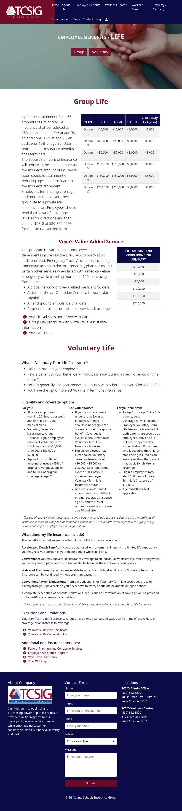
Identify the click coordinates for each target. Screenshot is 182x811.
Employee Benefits (88, 5)
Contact (88, 19)
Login (102, 19)
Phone (69, 704)
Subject (69, 734)
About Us (66, 7)
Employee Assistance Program (45, 653)
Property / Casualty (159, 7)
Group (79, 51)
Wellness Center (116, 5)
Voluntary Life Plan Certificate (44, 630)
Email (68, 719)
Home (55, 5)
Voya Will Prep (37, 332)
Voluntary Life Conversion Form (46, 634)
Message (71, 750)
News (76, 19)
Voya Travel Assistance (40, 657)
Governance (60, 19)
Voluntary (100, 51)
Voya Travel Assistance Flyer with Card (55, 316)
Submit (91, 783)
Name (69, 688)
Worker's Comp (137, 7)
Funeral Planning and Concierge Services (52, 648)
